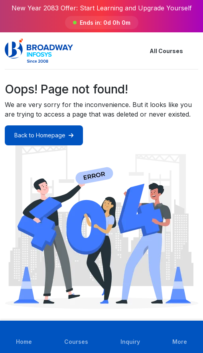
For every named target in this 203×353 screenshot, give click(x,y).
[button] (193, 51)
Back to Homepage (43, 135)
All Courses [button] (160, 51)
